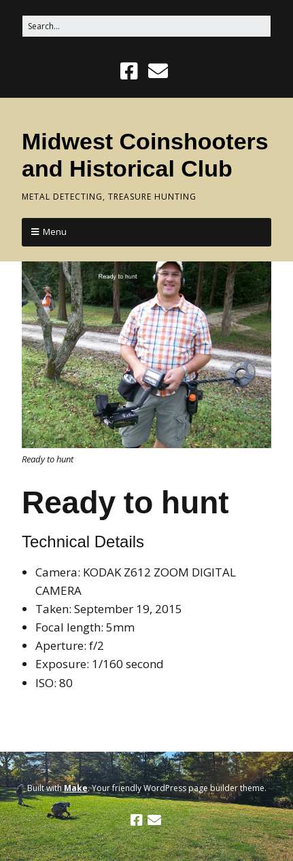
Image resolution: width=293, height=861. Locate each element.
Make (76, 788)
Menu (55, 231)
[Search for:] (146, 26)
